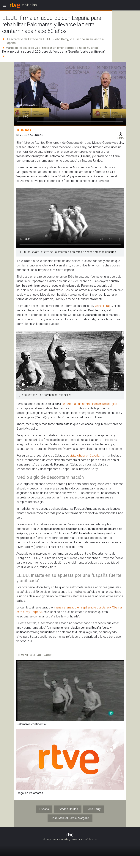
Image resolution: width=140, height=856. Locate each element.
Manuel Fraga (103, 306)
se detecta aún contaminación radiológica (89, 404)
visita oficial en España (85, 455)
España (44, 809)
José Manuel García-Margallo (70, 818)
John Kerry (94, 809)
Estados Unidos (67, 809)
